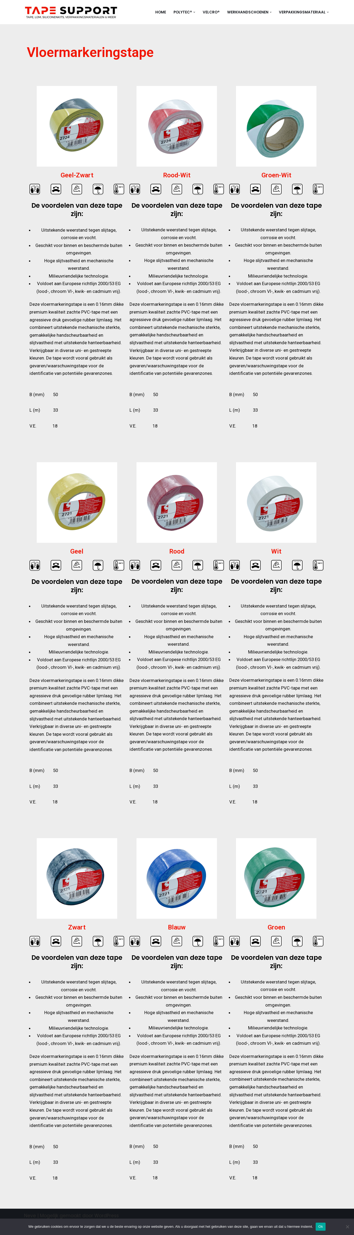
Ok (320, 1227)
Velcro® (210, 12)
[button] (194, 12)
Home (160, 12)
